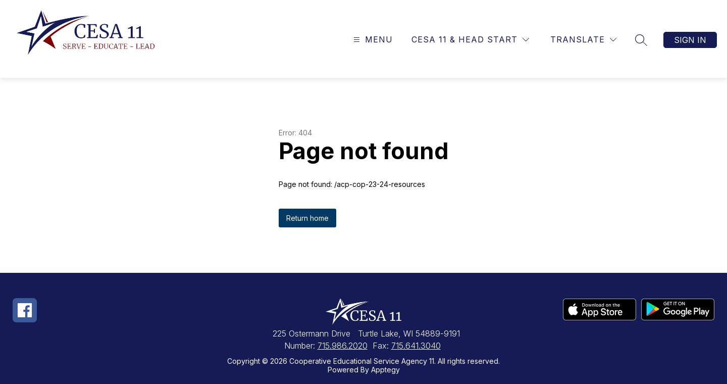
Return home (307, 218)
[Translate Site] (583, 39)
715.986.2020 (343, 346)
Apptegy (385, 369)
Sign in (690, 40)
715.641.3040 (416, 346)
